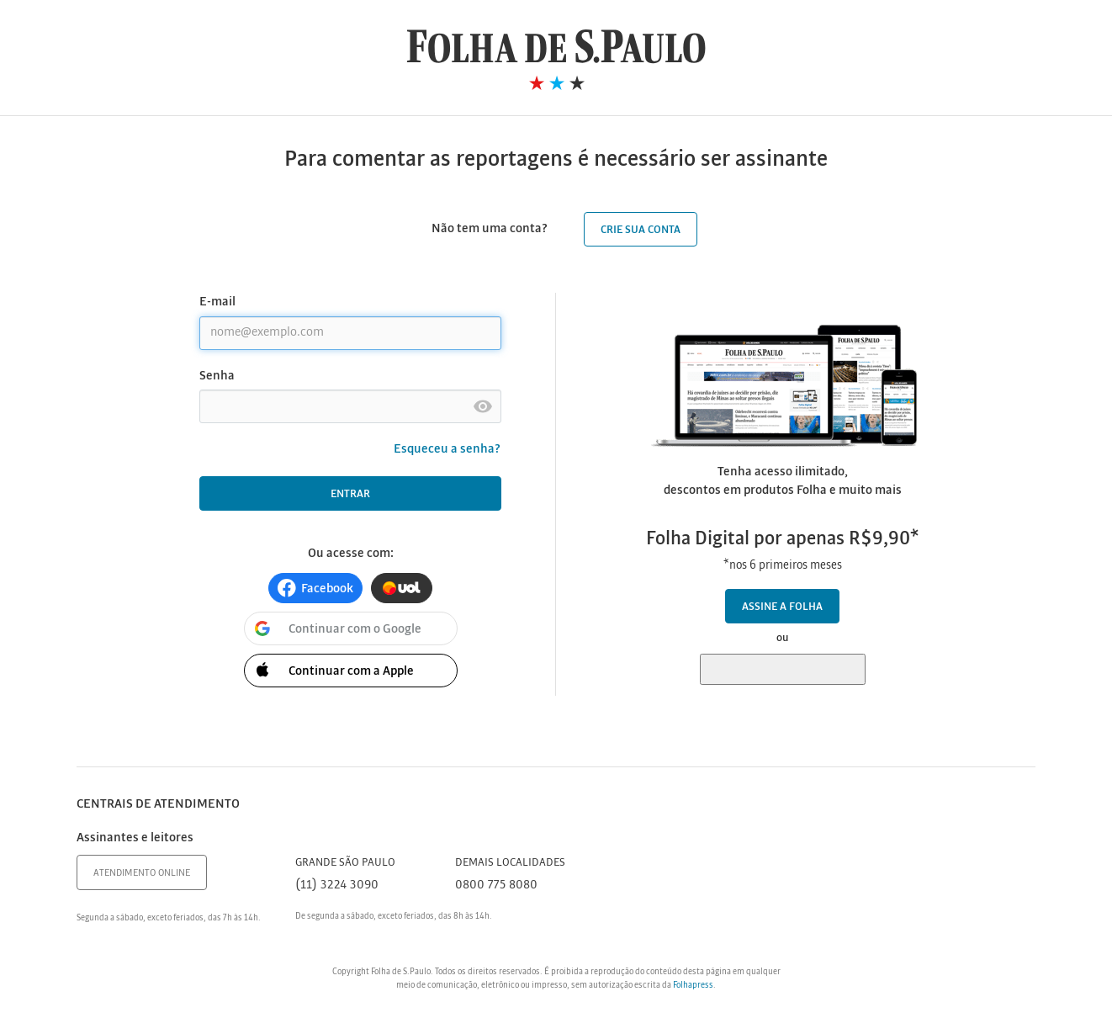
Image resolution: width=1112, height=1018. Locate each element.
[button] (315, 588)
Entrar (350, 494)
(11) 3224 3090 (337, 885)
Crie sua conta (640, 230)
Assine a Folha (782, 607)
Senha (217, 376)
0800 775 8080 (496, 885)
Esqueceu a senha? (447, 449)
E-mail (217, 302)
